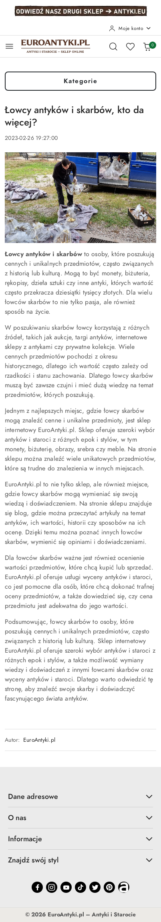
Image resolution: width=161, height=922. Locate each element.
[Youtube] (66, 887)
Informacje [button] (80, 839)
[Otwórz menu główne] (9, 46)
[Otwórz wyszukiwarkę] (113, 46)
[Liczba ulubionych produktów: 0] (130, 46)
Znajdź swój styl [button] (80, 860)
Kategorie (81, 81)
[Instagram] (51, 887)
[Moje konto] (130, 28)
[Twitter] (95, 887)
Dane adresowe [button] (80, 796)
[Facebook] (37, 887)
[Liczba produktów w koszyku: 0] (147, 46)
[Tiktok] (80, 887)
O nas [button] (80, 817)
